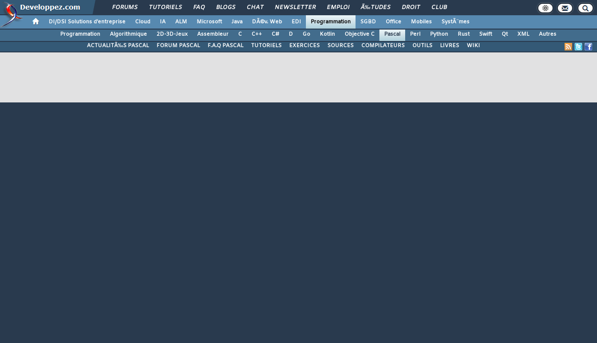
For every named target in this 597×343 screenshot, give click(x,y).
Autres (547, 34)
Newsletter (295, 7)
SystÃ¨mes (455, 22)
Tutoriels (165, 7)
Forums (124, 7)
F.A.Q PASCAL (225, 45)
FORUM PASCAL (178, 45)
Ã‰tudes (375, 7)
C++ (256, 34)
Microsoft (209, 22)
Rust (464, 34)
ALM (181, 22)
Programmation (331, 22)
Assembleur (213, 34)
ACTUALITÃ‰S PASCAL (118, 45)
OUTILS (422, 45)
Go (306, 34)
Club (439, 7)
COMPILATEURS (383, 45)
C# (275, 34)
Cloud (142, 22)
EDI (296, 22)
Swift (485, 34)
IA (163, 22)
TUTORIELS (266, 45)
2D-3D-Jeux (172, 34)
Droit (411, 7)
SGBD (368, 22)
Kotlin (327, 34)
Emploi (338, 7)
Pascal (392, 34)
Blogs (225, 7)
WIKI (473, 45)
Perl (415, 34)
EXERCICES (304, 45)
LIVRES (449, 45)
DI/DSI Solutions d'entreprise (87, 22)
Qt (505, 34)
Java (236, 22)
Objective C (360, 34)
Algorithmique (128, 34)
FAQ (199, 7)
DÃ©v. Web (267, 22)
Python (439, 34)
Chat (255, 7)
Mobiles (421, 22)
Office (393, 22)
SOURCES (340, 45)
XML (523, 34)
